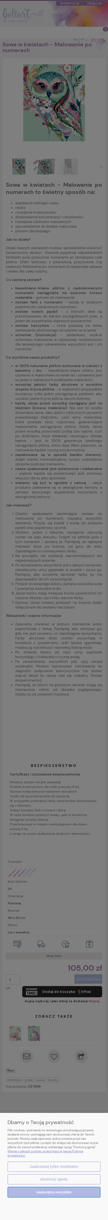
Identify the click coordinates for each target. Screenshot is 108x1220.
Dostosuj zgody (54, 1179)
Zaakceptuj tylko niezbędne (54, 1167)
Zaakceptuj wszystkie (53, 1192)
